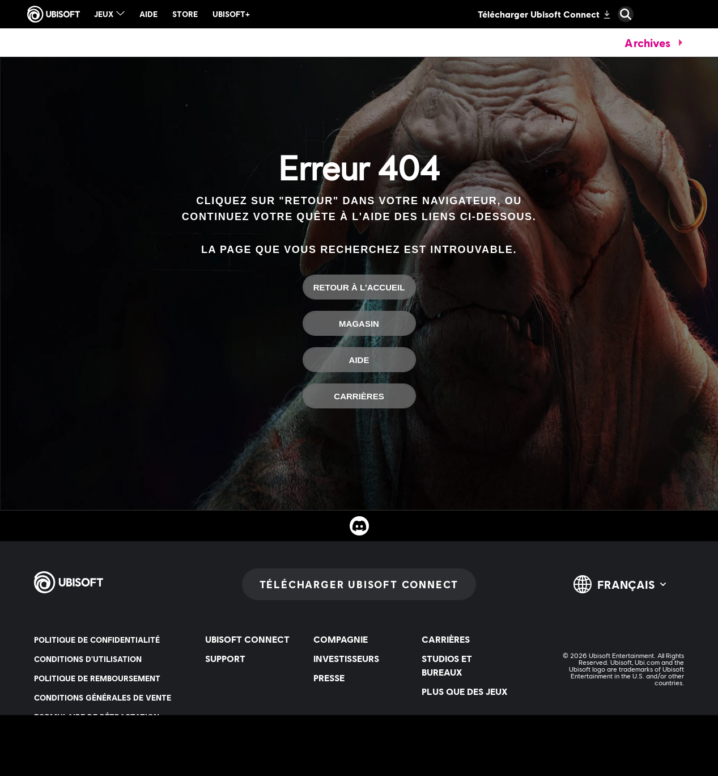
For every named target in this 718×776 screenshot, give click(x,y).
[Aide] (359, 359)
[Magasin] (359, 323)
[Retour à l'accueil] (359, 287)
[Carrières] (359, 395)
